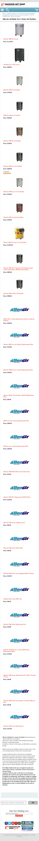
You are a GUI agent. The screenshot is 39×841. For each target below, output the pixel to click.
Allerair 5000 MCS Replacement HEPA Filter (16, 497)
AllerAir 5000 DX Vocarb (10, 39)
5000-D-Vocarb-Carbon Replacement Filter (16, 421)
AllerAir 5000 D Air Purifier (11, 90)
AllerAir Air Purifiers (23, 15)
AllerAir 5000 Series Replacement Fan (14, 624)
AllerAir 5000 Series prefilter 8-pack (14, 522)
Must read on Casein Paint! (28, 13)
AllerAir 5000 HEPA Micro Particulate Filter (16, 471)
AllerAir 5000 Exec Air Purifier (12, 166)
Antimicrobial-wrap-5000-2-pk (12, 599)
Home (4, 13)
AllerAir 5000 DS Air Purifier (12, 141)
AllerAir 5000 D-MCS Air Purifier (13, 293)
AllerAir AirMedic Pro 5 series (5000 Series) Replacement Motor (16, 650)
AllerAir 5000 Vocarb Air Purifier (13, 217)
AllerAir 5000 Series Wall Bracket (13, 726)
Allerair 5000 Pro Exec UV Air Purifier (14, 242)
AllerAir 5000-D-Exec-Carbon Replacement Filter (18, 370)
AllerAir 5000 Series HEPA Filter (13, 548)
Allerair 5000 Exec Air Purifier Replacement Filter (18, 344)
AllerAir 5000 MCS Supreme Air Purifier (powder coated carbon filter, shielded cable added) (18, 268)
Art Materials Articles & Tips (9, 15)
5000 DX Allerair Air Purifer (11, 115)
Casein (18, 13)
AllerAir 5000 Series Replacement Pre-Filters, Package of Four (19, 676)
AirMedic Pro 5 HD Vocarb (11, 64)
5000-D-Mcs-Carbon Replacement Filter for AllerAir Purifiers (19, 319)
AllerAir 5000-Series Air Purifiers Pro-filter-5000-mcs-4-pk (19, 701)
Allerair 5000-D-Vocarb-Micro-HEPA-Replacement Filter (18, 396)
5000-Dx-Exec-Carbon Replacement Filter (15, 446)
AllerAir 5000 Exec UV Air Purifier (13, 191)
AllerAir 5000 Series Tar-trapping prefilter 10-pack (18, 573)
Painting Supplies (11, 13)
